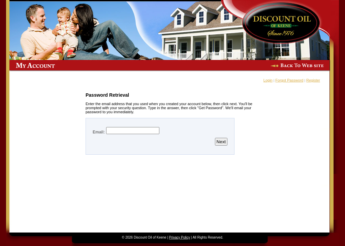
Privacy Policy (179, 237)
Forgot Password (289, 80)
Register (313, 80)
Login (268, 80)
